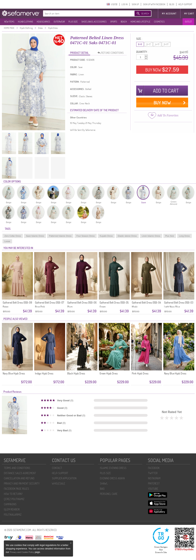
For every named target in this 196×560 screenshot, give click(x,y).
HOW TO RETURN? (13, 493)
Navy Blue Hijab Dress (14, 373)
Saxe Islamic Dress (35, 236)
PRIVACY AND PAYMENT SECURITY (22, 483)
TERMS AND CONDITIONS (17, 468)
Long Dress (184, 236)
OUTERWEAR (59, 21)
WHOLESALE (58, 483)
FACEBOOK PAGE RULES (16, 488)
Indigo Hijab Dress (44, 373)
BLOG (171, 4)
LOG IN (124, 4)
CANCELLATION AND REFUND (19, 478)
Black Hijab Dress (76, 373)
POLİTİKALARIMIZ (13, 514)
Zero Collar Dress (12, 236)
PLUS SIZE (73, 21)
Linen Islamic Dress (151, 236)
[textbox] (85, 13)
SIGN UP (135, 4)
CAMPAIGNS (10, 504)
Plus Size (169, 236)
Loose (7, 241)
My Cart (189, 13)
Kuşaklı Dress (106, 236)
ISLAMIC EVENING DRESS (113, 468)
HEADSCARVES (43, 21)
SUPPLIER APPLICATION (64, 478)
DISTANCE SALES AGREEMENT (20, 473)
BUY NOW (162, 69)
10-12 (148, 44)
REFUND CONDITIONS (112, 53)
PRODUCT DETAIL (79, 52)
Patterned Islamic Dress (60, 236)
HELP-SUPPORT (185, 4)
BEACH (124, 21)
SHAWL (104, 483)
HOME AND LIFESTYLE (140, 21)
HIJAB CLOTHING (25, 21)
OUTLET (188, 21)
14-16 (157, 44)
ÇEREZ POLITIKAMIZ (14, 499)
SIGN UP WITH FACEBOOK (154, 4)
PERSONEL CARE (108, 493)
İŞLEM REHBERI (12, 509)
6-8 (140, 44)
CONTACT (57, 468)
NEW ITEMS (9, 21)
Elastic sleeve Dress (127, 236)
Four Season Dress (85, 236)
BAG (102, 488)
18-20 (166, 44)
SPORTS (113, 21)
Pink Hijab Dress (140, 373)
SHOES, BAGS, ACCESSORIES (93, 21)
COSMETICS (159, 21)
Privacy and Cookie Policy (22, 552)
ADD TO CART (166, 90)
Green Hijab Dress (109, 373)
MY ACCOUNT (169, 13)
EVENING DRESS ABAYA (112, 478)
